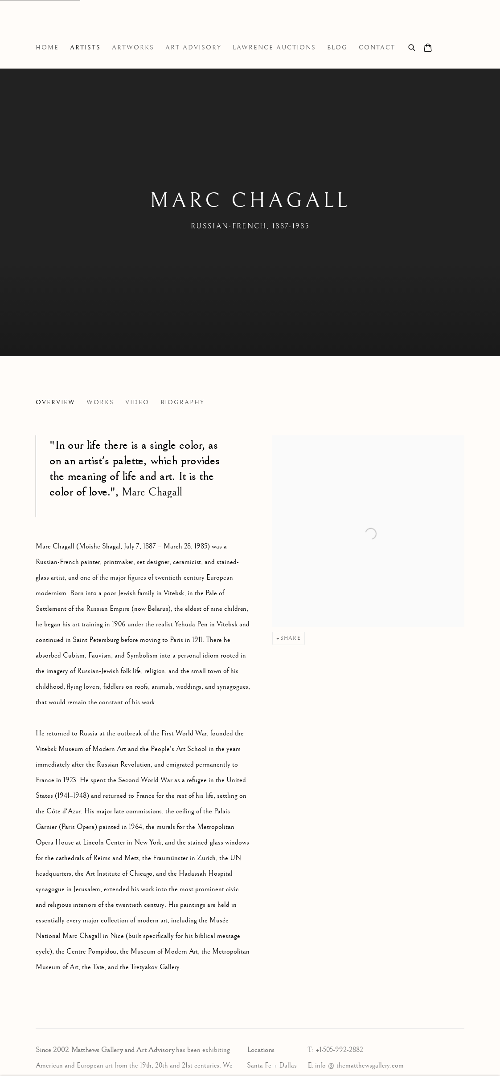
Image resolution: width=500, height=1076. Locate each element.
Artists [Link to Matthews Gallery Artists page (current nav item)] (85, 47)
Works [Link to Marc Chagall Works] (100, 402)
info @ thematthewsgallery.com (359, 1065)
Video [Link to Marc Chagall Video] (137, 402)
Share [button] (290, 638)
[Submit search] (412, 47)
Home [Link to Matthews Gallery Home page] (47, 47)
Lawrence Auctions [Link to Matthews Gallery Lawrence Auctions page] (274, 47)
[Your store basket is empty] (427, 48)
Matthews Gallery (49, 25)
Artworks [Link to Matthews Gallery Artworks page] (133, 47)
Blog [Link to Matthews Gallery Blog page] (337, 47)
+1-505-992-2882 (339, 1050)
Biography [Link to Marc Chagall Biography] (182, 402)
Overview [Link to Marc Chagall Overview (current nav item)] (55, 402)
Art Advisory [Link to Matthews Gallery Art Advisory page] (193, 47)
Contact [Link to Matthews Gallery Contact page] (377, 47)
